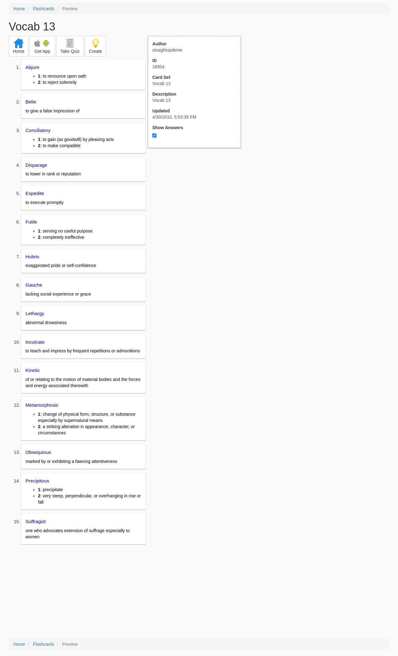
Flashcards (43, 8)
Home (19, 8)
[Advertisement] (198, 208)
